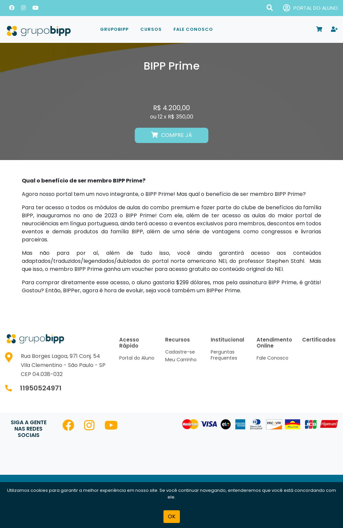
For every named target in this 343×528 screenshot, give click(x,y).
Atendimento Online (274, 342)
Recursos (177, 339)
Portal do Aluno (136, 358)
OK (172, 516)
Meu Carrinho (181, 359)
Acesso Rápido (129, 342)
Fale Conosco (193, 29)
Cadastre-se (180, 352)
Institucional (227, 339)
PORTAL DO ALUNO (310, 8)
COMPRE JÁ (171, 135)
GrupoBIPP (114, 29)
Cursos (151, 29)
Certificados (319, 339)
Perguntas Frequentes (224, 355)
